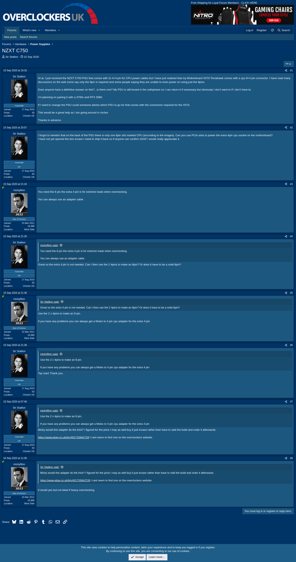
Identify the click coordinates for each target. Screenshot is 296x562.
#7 (291, 401)
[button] (39, 30)
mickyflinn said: (49, 245)
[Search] (283, 30)
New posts (10, 37)
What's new (29, 30)
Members (50, 30)
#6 (291, 345)
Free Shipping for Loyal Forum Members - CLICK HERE (224, 2)
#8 (291, 458)
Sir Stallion (12, 56)
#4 (291, 236)
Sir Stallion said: (49, 301)
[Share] (286, 70)
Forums (11, 30)
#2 (291, 127)
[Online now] (3, 188)
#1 (291, 70)
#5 (291, 292)
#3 (291, 184)
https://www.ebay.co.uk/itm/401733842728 (63, 437)
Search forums (28, 37)
